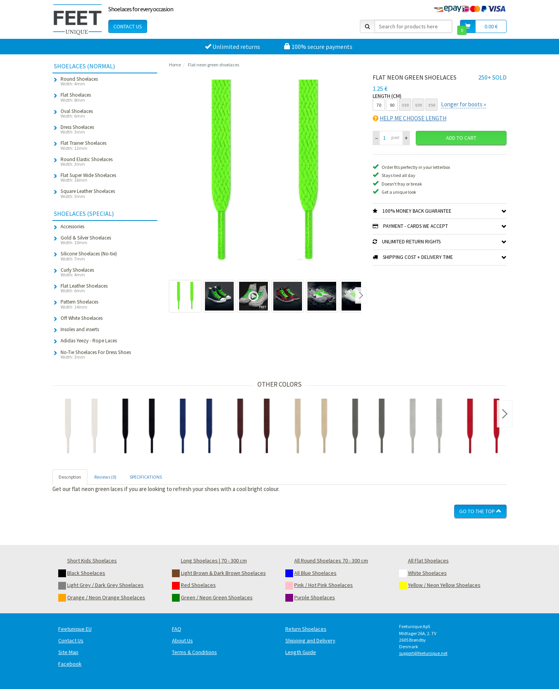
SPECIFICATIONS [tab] (146, 477)
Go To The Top (480, 511)
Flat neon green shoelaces (213, 65)
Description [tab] (70, 477)
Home (175, 65)
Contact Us (127, 26)
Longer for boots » (463, 104)
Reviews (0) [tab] (105, 477)
